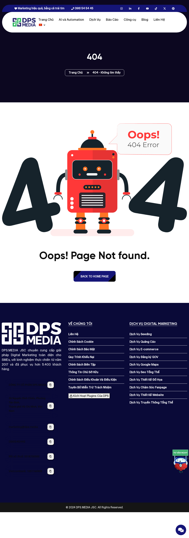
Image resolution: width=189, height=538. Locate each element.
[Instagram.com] (121, 8)
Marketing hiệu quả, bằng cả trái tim (39, 8)
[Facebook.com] (138, 8)
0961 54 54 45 (82, 8)
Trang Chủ (45, 20)
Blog (144, 20)
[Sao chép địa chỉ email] (50, 427)
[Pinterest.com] (173, 8)
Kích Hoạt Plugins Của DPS (89, 396)
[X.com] (164, 8)
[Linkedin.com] (130, 8)
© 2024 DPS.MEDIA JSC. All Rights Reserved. (94, 507)
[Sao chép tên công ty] (50, 384)
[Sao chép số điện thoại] (50, 441)
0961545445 (17, 441)
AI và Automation (71, 20)
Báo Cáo (112, 20)
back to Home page (95, 276)
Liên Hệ (159, 20)
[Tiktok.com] (156, 8)
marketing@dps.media (23, 427)
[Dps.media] (24, 22)
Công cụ (130, 20)
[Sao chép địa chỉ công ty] (50, 405)
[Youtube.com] (147, 8)
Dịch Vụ (94, 20)
